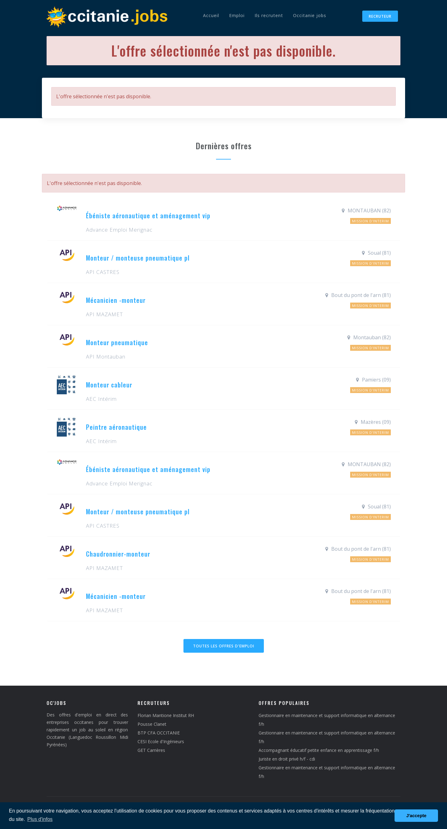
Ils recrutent (269, 15)
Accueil (211, 15)
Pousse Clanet (152, 724)
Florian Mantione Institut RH (166, 715)
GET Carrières (151, 750)
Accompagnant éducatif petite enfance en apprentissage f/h (319, 750)
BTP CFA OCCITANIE (159, 733)
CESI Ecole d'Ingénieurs (161, 741)
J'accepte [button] (416, 815)
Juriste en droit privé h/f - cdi (287, 759)
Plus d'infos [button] (39, 819)
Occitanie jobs (309, 15)
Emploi (237, 15)
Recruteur (380, 16)
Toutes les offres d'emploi (223, 646)
